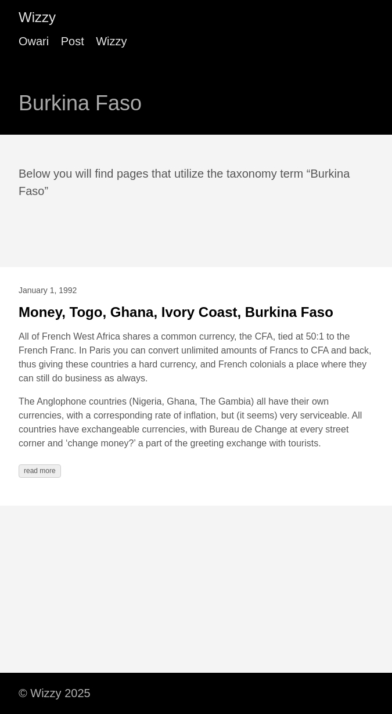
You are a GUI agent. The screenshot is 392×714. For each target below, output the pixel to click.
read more (40, 471)
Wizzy (37, 17)
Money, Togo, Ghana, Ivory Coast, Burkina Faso (176, 312)
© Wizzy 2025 (55, 693)
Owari (34, 41)
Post (72, 41)
